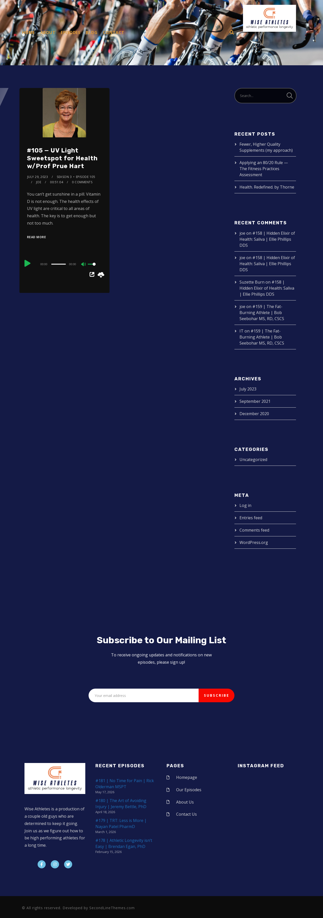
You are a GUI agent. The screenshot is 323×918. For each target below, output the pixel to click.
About (48, 32)
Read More (36, 237)
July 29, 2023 (37, 177)
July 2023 (247, 389)
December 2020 (254, 413)
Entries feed (250, 518)
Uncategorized (253, 459)
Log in (245, 505)
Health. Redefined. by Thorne (266, 187)
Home (28, 32)
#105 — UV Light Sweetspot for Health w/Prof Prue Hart (62, 158)
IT (241, 331)
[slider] (58, 264)
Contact (113, 32)
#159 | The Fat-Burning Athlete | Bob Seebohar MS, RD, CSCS (261, 312)
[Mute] (83, 264)
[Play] (27, 263)
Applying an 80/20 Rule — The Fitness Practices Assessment (263, 168)
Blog (91, 32)
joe (38, 182)
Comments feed (254, 530)
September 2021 (255, 401)
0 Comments (82, 182)
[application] (64, 264)
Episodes (70, 32)
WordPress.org (253, 542)
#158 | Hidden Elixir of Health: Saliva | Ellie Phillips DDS (267, 239)
